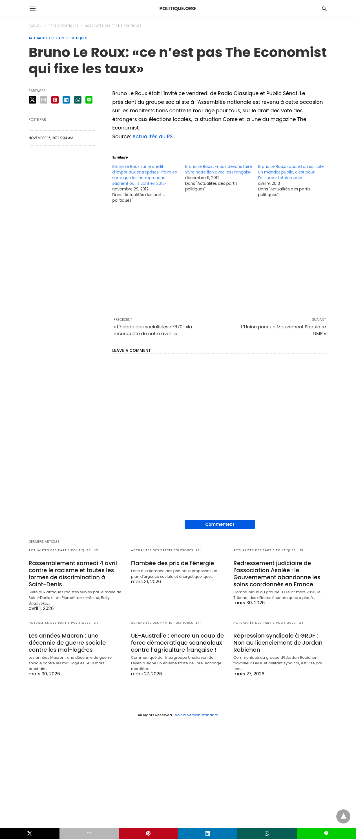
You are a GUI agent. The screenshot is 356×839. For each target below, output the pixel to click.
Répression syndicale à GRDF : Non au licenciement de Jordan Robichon (277, 643)
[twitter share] (32, 100)
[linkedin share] (66, 100)
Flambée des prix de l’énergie (172, 563)
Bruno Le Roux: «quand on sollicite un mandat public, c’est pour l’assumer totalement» (291, 172)
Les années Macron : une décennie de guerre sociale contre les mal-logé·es (67, 643)
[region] (219, 258)
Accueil (35, 26)
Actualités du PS (152, 136)
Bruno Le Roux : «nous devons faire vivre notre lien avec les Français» (218, 169)
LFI (96, 550)
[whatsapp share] (77, 100)
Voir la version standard (196, 715)
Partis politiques (63, 26)
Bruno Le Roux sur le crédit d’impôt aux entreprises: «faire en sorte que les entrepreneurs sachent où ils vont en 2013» (144, 175)
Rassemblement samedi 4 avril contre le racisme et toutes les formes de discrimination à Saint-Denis (73, 573)
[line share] (88, 100)
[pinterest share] (55, 100)
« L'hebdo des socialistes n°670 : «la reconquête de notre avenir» (153, 330)
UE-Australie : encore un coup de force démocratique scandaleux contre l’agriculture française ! (177, 643)
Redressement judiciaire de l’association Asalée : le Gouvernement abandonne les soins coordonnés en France (276, 573)
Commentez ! (219, 524)
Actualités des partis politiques (113, 26)
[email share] (43, 100)
